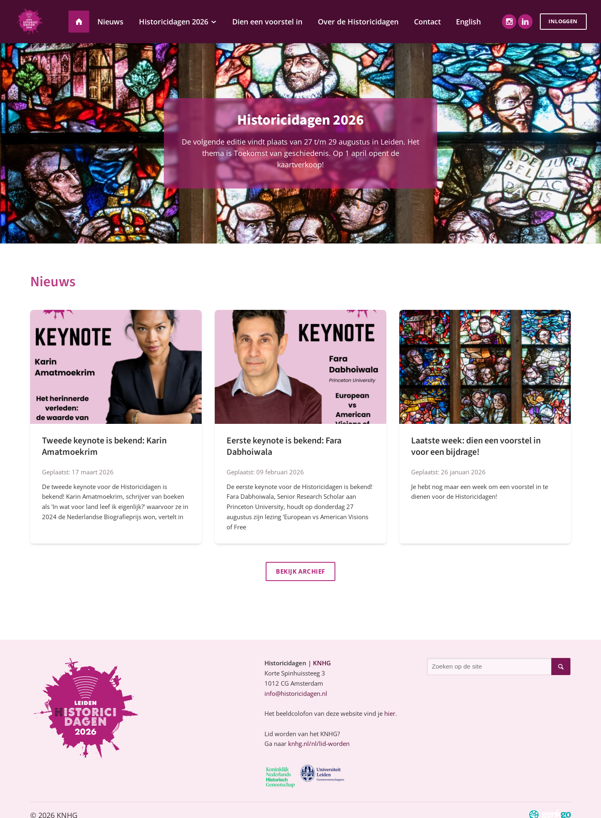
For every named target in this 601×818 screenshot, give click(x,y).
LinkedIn (525, 21)
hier (389, 714)
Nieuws (52, 282)
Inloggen (562, 21)
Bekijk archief (300, 571)
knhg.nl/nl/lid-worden (319, 744)
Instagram (509, 21)
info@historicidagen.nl (295, 694)
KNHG (322, 663)
